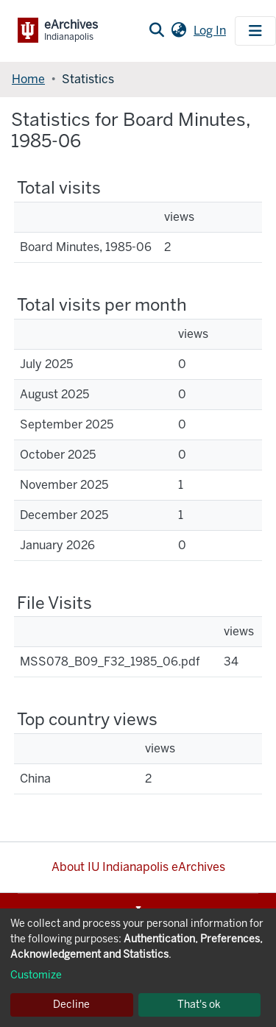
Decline (71, 1004)
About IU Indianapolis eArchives (138, 867)
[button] (178, 31)
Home (28, 79)
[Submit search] (156, 30)
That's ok (199, 1004)
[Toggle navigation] (255, 31)
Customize (36, 975)
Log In (211, 31)
